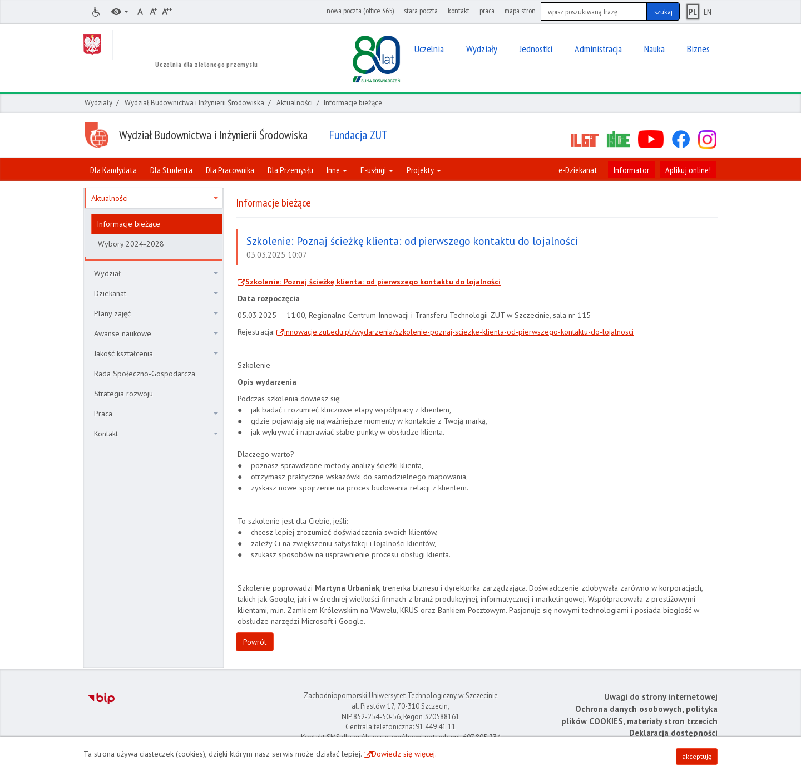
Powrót (254, 642)
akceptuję (696, 756)
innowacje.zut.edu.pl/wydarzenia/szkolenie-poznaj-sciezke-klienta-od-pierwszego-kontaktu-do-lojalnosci (459, 332)
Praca (156, 414)
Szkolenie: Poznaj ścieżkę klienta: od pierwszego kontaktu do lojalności (373, 282)
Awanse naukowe (156, 333)
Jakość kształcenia (156, 353)
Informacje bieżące (128, 224)
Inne (337, 169)
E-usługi (376, 169)
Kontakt (156, 434)
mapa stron (520, 11)
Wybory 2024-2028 (131, 244)
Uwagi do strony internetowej (661, 696)
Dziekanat (156, 293)
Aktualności (294, 102)
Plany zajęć (156, 313)
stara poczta (421, 11)
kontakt (458, 11)
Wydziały (98, 102)
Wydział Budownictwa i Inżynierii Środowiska (194, 102)
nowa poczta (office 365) (360, 11)
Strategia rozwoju (123, 394)
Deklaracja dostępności (673, 733)
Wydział (156, 273)
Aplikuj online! (688, 169)
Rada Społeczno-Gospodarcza (144, 374)
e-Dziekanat (577, 169)
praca (487, 11)
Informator (631, 169)
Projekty (424, 169)
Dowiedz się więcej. (404, 754)
